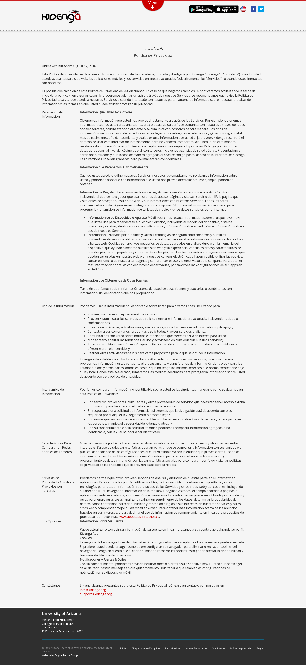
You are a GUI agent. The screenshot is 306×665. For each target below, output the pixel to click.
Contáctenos (218, 648)
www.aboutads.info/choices (139, 517)
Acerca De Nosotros (196, 648)
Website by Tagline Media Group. (60, 655)
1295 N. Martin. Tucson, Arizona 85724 (63, 631)
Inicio (123, 648)
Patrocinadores (173, 648)
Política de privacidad (241, 648)
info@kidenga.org (93, 590)
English (260, 648)
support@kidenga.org (96, 594)
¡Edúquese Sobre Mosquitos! (145, 648)
